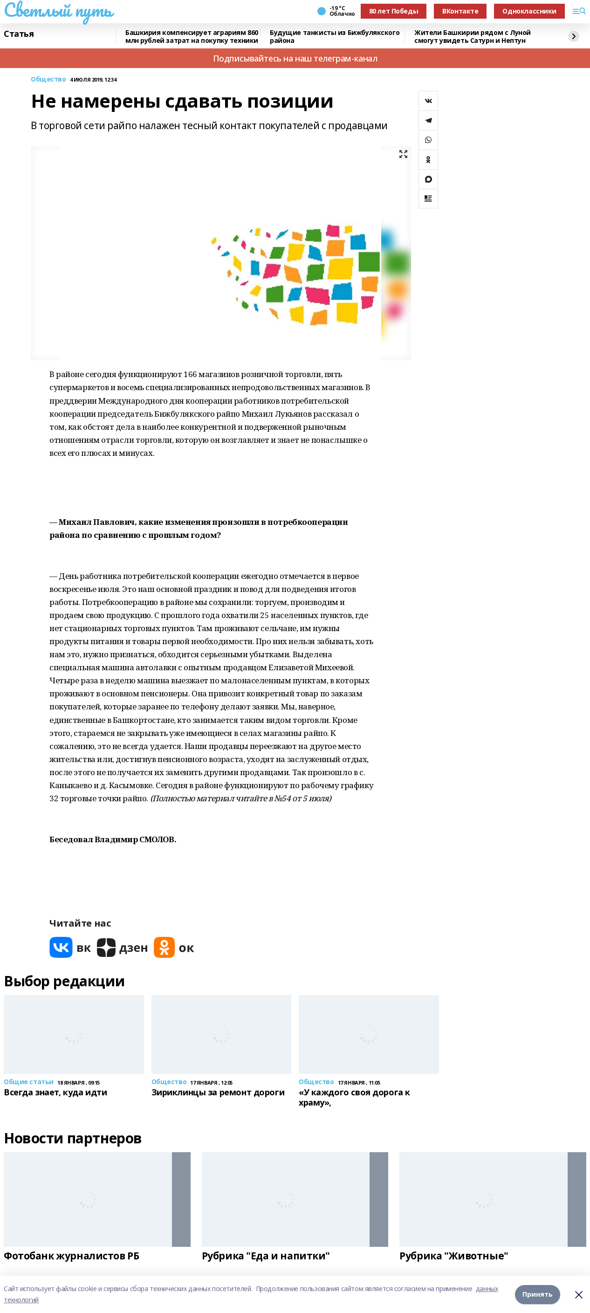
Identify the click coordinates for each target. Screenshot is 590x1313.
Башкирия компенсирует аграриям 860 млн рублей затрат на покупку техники (191, 36)
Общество (48, 79)
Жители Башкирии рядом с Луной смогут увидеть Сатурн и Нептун (472, 36)
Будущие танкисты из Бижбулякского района (334, 36)
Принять (537, 1294)
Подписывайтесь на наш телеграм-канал (295, 58)
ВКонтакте (460, 11)
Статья (19, 34)
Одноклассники (529, 11)
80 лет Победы (393, 11)
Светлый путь (58, 9)
